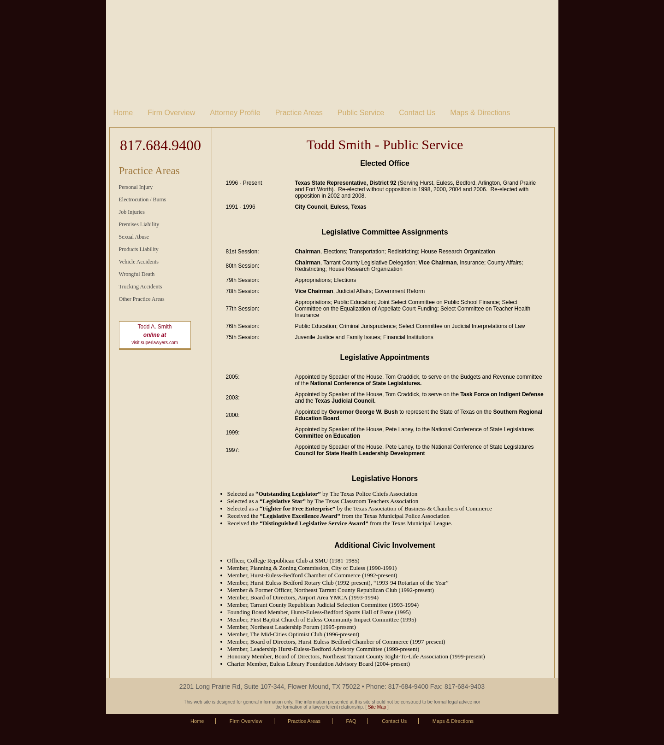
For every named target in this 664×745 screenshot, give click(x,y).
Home (123, 113)
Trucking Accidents (140, 286)
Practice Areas (299, 113)
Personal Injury (136, 187)
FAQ (351, 721)
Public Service (361, 113)
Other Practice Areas (142, 299)
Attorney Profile (235, 113)
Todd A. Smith (154, 326)
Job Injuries (132, 212)
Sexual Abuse (134, 237)
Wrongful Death (137, 274)
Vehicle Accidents (139, 261)
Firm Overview (171, 113)
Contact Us (417, 113)
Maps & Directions (480, 113)
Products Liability (139, 249)
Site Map (377, 707)
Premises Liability (139, 224)
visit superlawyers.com (154, 342)
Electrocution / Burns (142, 199)
